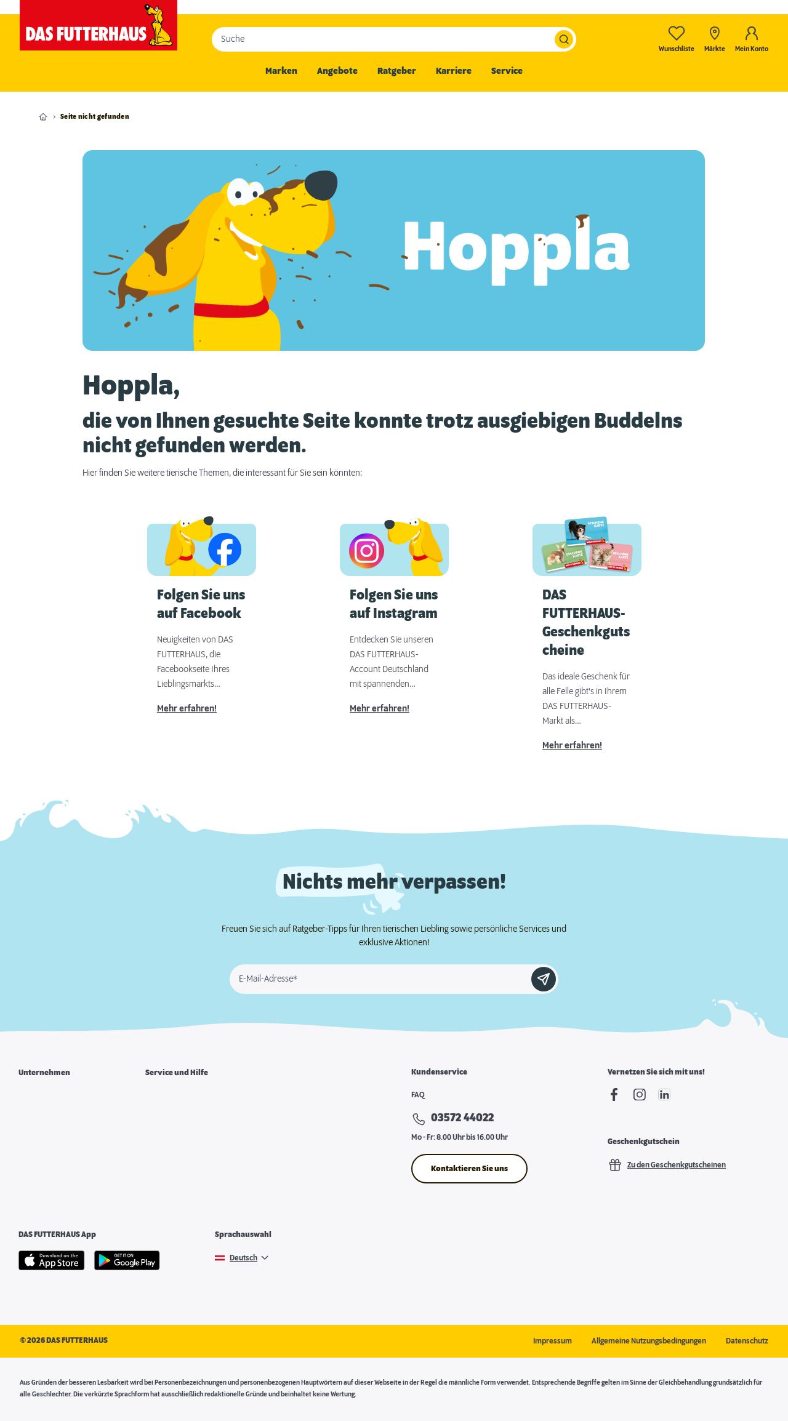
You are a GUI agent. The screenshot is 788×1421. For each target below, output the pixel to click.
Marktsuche (165, 1096)
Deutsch (243, 1258)
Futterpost (162, 1159)
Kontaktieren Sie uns (469, 1168)
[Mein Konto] (751, 39)
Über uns (33, 1096)
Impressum (552, 1341)
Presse (30, 1180)
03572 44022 (462, 1118)
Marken (281, 71)
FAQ (418, 1095)
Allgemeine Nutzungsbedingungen (649, 1341)
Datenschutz (747, 1341)
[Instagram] (639, 1094)
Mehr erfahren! (187, 709)
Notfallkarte (165, 1138)
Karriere (454, 71)
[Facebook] (614, 1094)
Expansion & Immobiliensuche (68, 1159)
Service (507, 71)
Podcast (158, 1180)
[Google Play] (127, 1260)
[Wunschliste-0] (676, 39)
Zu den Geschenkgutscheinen (667, 1165)
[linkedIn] (664, 1094)
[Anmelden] (543, 979)
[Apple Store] (51, 1260)
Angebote (337, 71)
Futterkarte (164, 1117)
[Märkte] (714, 39)
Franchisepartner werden (61, 1138)
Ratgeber (396, 71)
